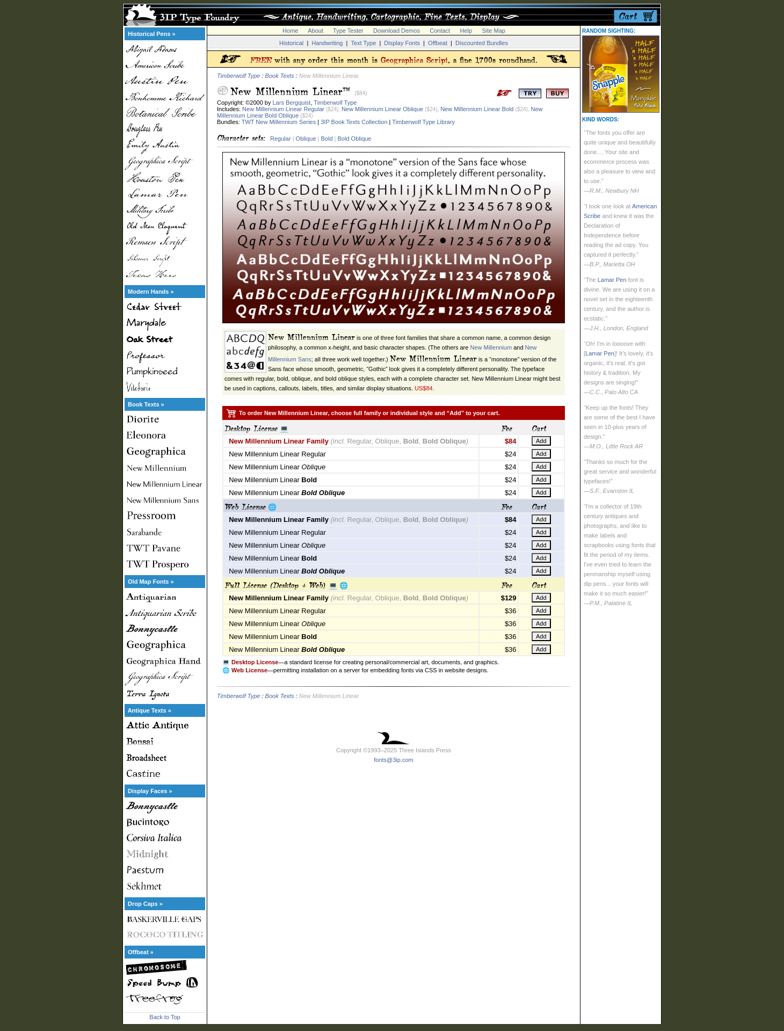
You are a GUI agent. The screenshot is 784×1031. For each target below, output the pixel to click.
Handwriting (327, 43)
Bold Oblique (355, 138)
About (315, 30)
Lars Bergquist (292, 102)
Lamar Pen (612, 280)
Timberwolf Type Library (423, 122)
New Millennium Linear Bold (476, 109)
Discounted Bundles (481, 43)
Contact (440, 30)
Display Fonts (402, 43)
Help (466, 30)
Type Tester (348, 30)
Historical (291, 43)
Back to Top (164, 1017)
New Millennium (491, 347)
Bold (326, 138)
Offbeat (437, 43)
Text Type (363, 43)
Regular (280, 138)
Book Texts (279, 75)
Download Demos (396, 30)
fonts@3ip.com (393, 760)
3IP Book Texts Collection (354, 122)
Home (290, 30)
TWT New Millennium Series (279, 122)
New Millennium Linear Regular (283, 109)
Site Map (493, 30)
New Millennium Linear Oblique (382, 109)
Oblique (306, 138)
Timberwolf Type (238, 75)
